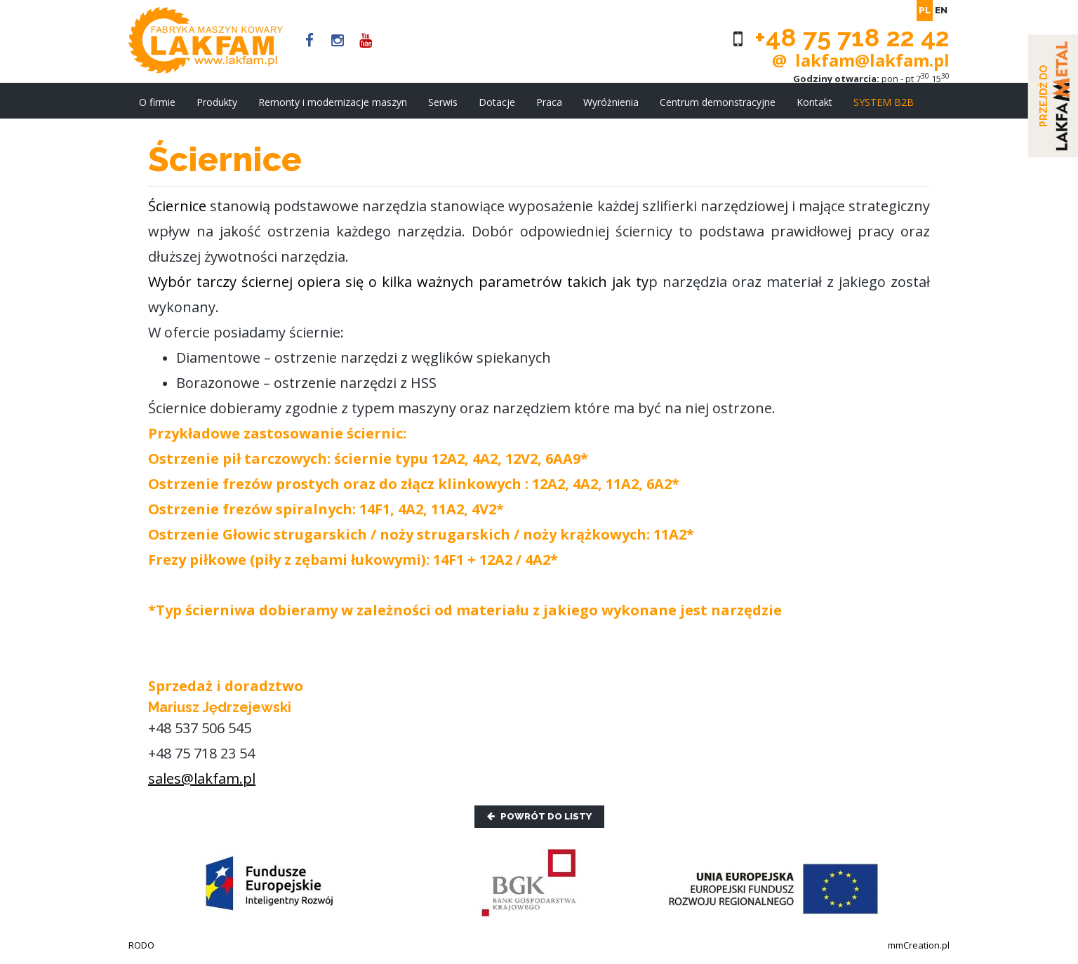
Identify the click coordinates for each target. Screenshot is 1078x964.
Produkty (217, 102)
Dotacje (497, 102)
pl (925, 10)
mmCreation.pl (919, 945)
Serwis (443, 102)
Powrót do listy (539, 816)
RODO (141, 945)
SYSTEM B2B (883, 102)
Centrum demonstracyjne (718, 102)
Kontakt (814, 102)
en (941, 10)
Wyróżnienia (611, 102)
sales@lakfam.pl (201, 778)
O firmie (157, 102)
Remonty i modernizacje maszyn (332, 102)
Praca (549, 102)
